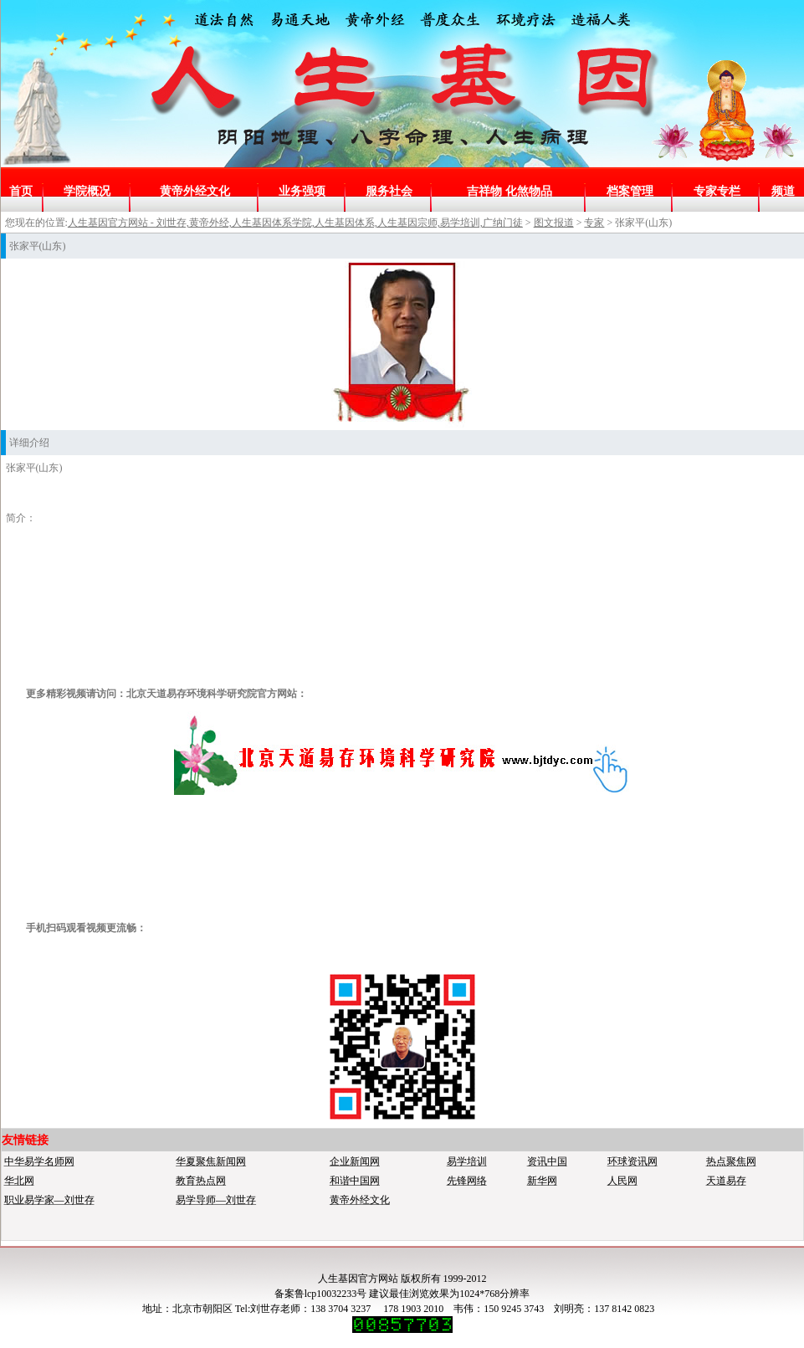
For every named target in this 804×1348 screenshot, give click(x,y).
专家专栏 (717, 191)
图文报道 (554, 222)
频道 (783, 191)
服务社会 (389, 191)
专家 (594, 222)
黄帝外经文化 (195, 191)
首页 (21, 191)
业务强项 (302, 191)
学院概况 (87, 191)
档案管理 (630, 191)
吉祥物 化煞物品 (509, 191)
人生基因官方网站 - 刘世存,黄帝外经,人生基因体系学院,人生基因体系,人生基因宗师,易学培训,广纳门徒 (295, 222)
